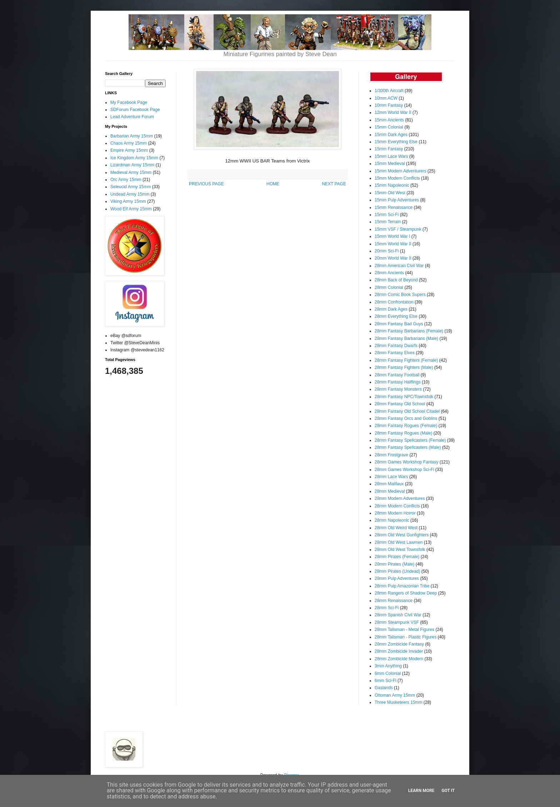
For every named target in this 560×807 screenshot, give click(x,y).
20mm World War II (393, 258)
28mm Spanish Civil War (398, 614)
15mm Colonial (389, 127)
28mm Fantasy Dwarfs (396, 345)
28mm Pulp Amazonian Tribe (402, 585)
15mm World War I (392, 236)
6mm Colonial (388, 673)
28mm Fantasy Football (397, 374)
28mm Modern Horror (395, 513)
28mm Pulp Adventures (397, 578)
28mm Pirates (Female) (397, 556)
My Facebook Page (128, 102)
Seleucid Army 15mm (130, 186)
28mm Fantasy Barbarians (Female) (409, 331)
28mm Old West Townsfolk (400, 549)
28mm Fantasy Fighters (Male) (404, 367)
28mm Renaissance (393, 600)
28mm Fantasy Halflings (398, 382)
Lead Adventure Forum (132, 116)
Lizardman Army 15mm (132, 164)
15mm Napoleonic (392, 185)
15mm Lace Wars (391, 156)
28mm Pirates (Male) (394, 564)
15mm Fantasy (389, 148)
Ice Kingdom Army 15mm (134, 157)
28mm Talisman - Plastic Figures (405, 637)
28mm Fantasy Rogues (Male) (403, 433)
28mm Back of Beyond (396, 279)
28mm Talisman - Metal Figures (404, 629)
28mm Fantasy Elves (395, 352)
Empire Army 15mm (129, 150)
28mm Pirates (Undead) (397, 571)
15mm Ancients (389, 119)
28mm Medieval (390, 491)
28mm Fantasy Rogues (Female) (406, 425)
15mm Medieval (390, 163)
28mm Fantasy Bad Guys (399, 323)
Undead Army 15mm (129, 194)
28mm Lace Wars (391, 476)
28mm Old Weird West (396, 527)
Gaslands (384, 687)
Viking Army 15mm (128, 201)
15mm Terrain (388, 221)
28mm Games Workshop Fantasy (407, 462)
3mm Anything (388, 665)
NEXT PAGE (334, 183)
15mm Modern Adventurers (400, 171)
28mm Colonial (389, 287)
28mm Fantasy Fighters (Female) (406, 360)
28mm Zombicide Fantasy (399, 644)
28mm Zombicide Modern (399, 658)
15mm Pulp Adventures (397, 199)
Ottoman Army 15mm (395, 695)
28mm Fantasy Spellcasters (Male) (408, 447)
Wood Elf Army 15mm (131, 208)
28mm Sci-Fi (387, 607)
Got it (448, 790)
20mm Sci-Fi (387, 251)
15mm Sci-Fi (387, 214)
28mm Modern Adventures (400, 498)
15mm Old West (390, 192)
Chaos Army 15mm (128, 143)
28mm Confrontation (394, 302)
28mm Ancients (389, 272)
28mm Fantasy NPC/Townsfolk (404, 396)
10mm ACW (386, 98)
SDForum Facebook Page (135, 109)
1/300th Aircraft (389, 90)
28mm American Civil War (399, 265)
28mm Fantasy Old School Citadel (407, 411)
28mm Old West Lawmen (399, 542)
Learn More (421, 790)
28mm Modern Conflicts (397, 505)
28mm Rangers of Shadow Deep (406, 593)
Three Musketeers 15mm (398, 702)
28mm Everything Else (396, 316)
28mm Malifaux (389, 483)
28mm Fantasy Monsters (398, 389)
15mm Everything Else (396, 141)
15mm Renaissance (393, 207)
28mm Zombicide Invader (399, 651)
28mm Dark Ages (391, 309)
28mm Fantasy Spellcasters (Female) (410, 440)
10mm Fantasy (389, 105)
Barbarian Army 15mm (131, 136)
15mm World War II (393, 243)
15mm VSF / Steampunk (398, 229)
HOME (272, 183)
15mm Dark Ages (391, 134)
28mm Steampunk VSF (397, 622)
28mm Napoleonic (392, 520)
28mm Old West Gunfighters (402, 534)
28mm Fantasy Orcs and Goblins (406, 418)
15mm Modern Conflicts (397, 178)
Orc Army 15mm (125, 179)
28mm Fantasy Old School (400, 403)
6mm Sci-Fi (385, 680)
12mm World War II (393, 112)
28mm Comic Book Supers (400, 294)
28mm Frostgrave (391, 454)
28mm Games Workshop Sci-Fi (404, 469)
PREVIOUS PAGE (206, 183)
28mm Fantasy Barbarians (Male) (406, 338)
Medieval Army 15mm (130, 172)
